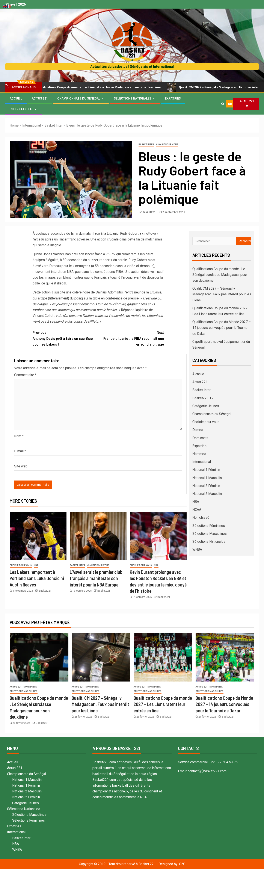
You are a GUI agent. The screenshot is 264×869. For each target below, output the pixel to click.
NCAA (196, 510)
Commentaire (25, 375)
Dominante (200, 438)
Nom (19, 436)
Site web (20, 466)
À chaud (198, 374)
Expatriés (173, 98)
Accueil (16, 98)
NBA (36, 565)
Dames (197, 430)
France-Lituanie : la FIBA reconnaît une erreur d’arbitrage (131, 338)
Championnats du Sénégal (78, 98)
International (21, 109)
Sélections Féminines (208, 526)
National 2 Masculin (207, 494)
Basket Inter (146, 144)
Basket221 (149, 212)
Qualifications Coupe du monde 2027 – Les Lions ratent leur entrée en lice (163, 704)
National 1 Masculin (207, 478)
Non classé (200, 517)
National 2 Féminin (206, 486)
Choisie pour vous (167, 144)
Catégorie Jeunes (205, 406)
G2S (182, 864)
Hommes (199, 454)
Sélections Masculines (209, 534)
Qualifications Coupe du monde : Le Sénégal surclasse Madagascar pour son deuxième (104, 87)
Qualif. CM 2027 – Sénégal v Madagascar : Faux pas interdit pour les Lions (221, 294)
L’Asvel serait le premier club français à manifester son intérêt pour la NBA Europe (96, 578)
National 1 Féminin (206, 470)
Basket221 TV (203, 398)
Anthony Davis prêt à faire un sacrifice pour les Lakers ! (65, 338)
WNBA (197, 549)
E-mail (20, 451)
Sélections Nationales (132, 98)
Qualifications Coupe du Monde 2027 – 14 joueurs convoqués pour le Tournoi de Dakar (221, 328)
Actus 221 (40, 98)
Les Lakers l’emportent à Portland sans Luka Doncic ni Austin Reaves (37, 578)
